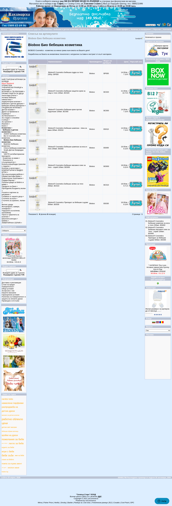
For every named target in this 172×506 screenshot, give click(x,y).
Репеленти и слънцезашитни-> (9, 161)
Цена (126, 62)
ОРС (132, 503)
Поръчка (157, 29)
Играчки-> (6, 124)
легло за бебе (16, 443)
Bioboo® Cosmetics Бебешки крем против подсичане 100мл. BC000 (65, 110)
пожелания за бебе (13, 439)
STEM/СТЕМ (7, 85)
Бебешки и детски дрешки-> (13, 104)
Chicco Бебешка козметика (14, 148)
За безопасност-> (9, 116)
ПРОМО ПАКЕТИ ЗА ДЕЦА (13, 93)
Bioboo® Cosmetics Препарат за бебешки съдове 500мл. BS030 (157, 238)
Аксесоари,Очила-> (10, 95)
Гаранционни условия (10, 295)
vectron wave (13, 468)
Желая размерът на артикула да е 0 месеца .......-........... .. (157, 311)
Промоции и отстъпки (10, 301)
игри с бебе (8, 451)
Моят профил (123, 29)
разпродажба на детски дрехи (10, 409)
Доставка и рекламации (11, 283)
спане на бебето (8, 460)
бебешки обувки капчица (10, 431)
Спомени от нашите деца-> (13, 196)
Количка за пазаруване (141, 29)
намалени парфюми (13, 403)
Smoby (63, 503)
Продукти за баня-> (10, 186)
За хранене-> (7, 122)
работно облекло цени (12, 421)
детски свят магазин (9, 427)
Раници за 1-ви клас (82, 503)
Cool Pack (125, 503)
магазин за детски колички (10, 415)
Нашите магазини (9, 293)
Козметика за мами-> (11, 158)
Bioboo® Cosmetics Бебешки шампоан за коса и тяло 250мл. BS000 (159, 223)
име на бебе (19, 455)
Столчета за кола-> (9, 198)
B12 (110, 503)
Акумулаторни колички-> (12, 102)
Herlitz (56, 503)
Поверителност (8, 287)
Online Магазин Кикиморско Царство (25, 29)
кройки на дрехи (10, 435)
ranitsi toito (7, 399)
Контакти (167, 29)
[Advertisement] (86, 487)
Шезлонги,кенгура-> (10, 219)
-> (7, 128)
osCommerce (93, 499)
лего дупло (4, 467)
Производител (95, 62)
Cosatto (117, 503)
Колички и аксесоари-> (11, 168)
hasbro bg (5, 471)
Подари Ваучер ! (8, 180)
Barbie (70, 503)
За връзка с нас (8, 291)
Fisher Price (48, 503)
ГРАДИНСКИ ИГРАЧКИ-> (12, 108)
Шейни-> (5, 221)
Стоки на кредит (8, 285)
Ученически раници (100, 503)
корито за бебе (8, 447)
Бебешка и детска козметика (66, 29)
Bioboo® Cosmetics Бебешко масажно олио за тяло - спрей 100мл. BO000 (67, 166)
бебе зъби (8, 455)
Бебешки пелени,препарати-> (14, 106)
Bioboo (92, 73)
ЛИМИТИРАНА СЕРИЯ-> (12, 223)
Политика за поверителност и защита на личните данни (14, 298)
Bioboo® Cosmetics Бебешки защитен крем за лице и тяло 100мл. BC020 (66, 92)
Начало (4, 29)
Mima (40, 503)
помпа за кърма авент (12, 464)
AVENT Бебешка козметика (15, 134)
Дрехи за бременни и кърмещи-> (10, 113)
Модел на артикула (107, 62)
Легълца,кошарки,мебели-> (13, 174)
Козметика (47, 29)
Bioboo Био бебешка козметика (93, 29)
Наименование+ (55, 62)
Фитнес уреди (7, 205)
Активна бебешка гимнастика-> (9, 99)
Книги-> (5, 126)
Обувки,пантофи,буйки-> (12, 176)
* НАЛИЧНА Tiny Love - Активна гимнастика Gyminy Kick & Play (157, 267)
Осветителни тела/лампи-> (13, 178)
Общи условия (8, 289)
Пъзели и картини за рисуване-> (10, 193)
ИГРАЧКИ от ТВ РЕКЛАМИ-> (13, 91)
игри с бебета (4, 443)
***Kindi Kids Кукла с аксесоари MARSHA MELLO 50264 (14, 258)
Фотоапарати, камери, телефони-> (11, 208)
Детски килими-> (8, 110)
